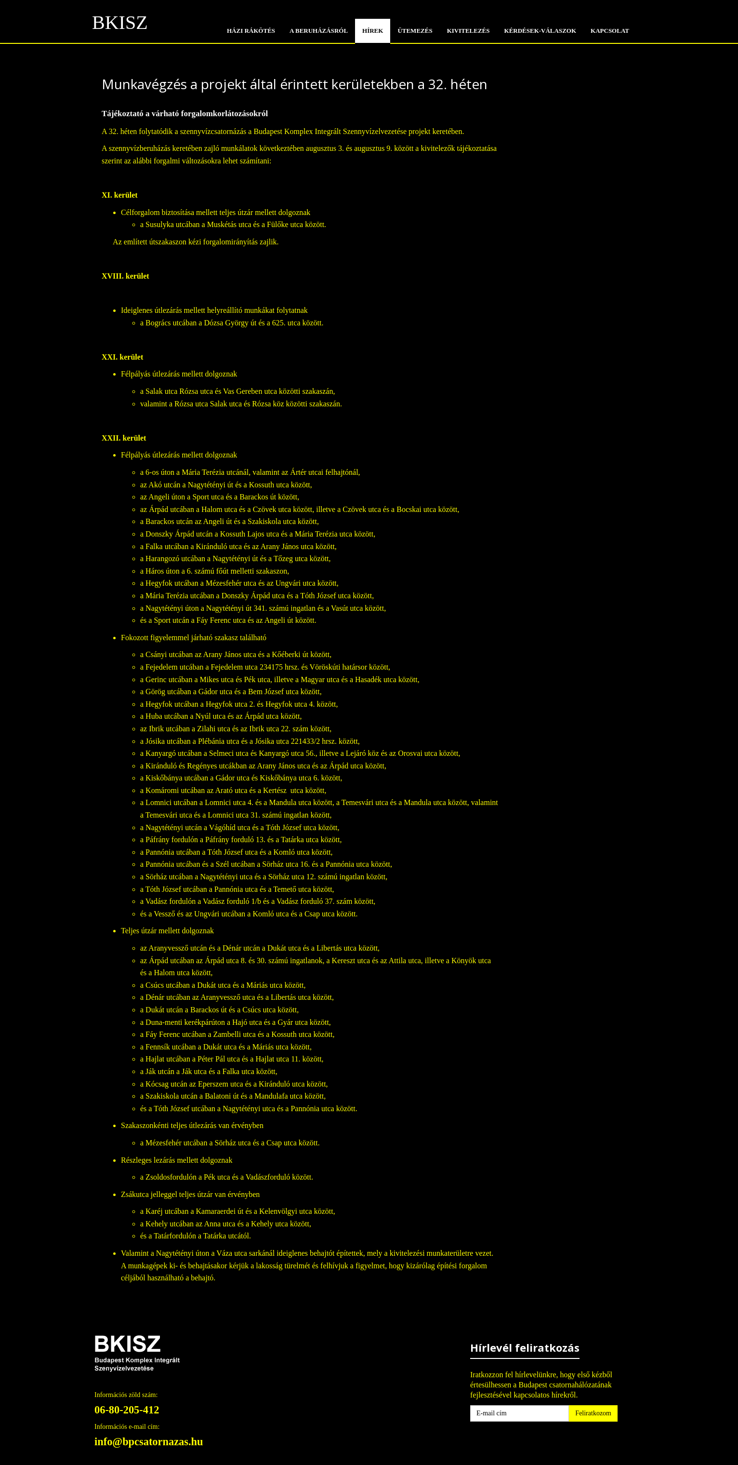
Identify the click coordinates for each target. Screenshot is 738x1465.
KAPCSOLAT (610, 30)
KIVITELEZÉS (468, 30)
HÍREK (372, 30)
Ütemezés (414, 30)
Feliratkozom (593, 1413)
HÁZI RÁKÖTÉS (251, 30)
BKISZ (120, 25)
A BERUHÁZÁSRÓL (319, 30)
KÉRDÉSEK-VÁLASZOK (540, 30)
